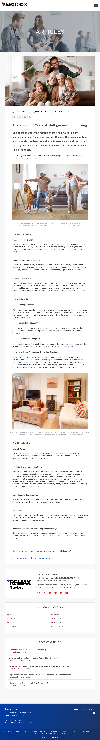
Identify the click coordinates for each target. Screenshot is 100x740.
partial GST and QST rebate (28, 362)
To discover (58, 626)
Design (11, 622)
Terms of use (44, 733)
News (55, 614)
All (10, 614)
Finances (13, 626)
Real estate (58, 618)
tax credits (70, 347)
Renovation (58, 622)
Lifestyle (19, 112)
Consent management (58, 733)
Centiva (55, 737)
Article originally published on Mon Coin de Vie (32, 558)
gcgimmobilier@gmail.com (21, 722)
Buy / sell (13, 618)
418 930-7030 (15, 720)
